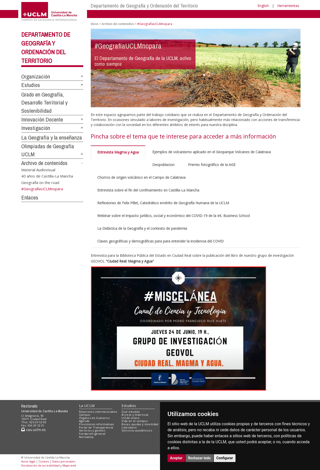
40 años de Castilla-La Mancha (47, 176)
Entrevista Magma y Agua (118, 152)
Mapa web (69, 465)
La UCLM (87, 405)
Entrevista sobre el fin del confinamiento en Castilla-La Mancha (148, 190)
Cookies (43, 461)
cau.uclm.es (33, 429)
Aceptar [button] (176, 458)
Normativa (86, 437)
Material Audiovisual (38, 169)
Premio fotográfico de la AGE (212, 164)
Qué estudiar (131, 412)
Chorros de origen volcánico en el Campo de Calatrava (141, 177)
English (263, 5)
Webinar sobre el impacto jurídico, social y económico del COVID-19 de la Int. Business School (173, 215)
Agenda (84, 421)
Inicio (94, 24)
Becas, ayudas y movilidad (140, 424)
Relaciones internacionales (98, 412)
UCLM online (131, 418)
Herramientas (288, 5)
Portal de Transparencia (96, 427)
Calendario (129, 427)
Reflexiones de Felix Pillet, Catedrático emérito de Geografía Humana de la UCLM (163, 202)
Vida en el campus (135, 421)
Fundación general (92, 434)
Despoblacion (163, 164)
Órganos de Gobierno (94, 418)
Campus (84, 414)
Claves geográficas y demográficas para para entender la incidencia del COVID (160, 241)
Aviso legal (28, 461)
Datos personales (63, 461)
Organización (35, 76)
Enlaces (29, 197)
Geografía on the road (40, 182)
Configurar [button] (224, 458)
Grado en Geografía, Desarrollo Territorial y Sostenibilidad (44, 102)
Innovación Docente (42, 119)
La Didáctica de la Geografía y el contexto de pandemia (142, 228)
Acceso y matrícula (135, 414)
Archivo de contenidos (44, 163)
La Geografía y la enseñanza (51, 137)
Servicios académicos (137, 430)
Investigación (35, 128)
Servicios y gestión (92, 430)
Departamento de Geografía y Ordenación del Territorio (144, 5)
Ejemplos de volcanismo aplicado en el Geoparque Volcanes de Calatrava (211, 152)
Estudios (30, 85)
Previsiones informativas (96, 424)
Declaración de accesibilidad (40, 465)
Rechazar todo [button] (199, 458)
